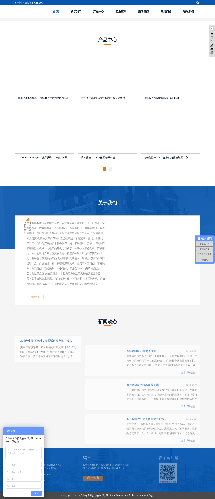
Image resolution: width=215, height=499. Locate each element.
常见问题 (166, 11)
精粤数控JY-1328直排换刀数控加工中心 (165, 157)
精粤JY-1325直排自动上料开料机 (161, 98)
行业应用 (121, 11)
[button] (104, 169)
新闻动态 (143, 11)
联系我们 (188, 11)
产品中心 (98, 11)
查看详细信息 (188, 388)
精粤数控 (149, 495)
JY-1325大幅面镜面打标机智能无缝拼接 (103, 98)
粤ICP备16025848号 (120, 495)
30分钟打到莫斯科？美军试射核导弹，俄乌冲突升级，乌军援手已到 (48, 344)
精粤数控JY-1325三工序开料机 (98, 157)
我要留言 (84, 478)
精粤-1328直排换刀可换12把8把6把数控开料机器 (45, 98)
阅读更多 (44, 297)
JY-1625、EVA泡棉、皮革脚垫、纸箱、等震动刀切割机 (45, 157)
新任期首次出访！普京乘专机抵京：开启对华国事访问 (146, 434)
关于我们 (76, 11)
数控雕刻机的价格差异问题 (142, 400)
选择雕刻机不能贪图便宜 (141, 366)
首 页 (56, 11)
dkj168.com (137, 495)
